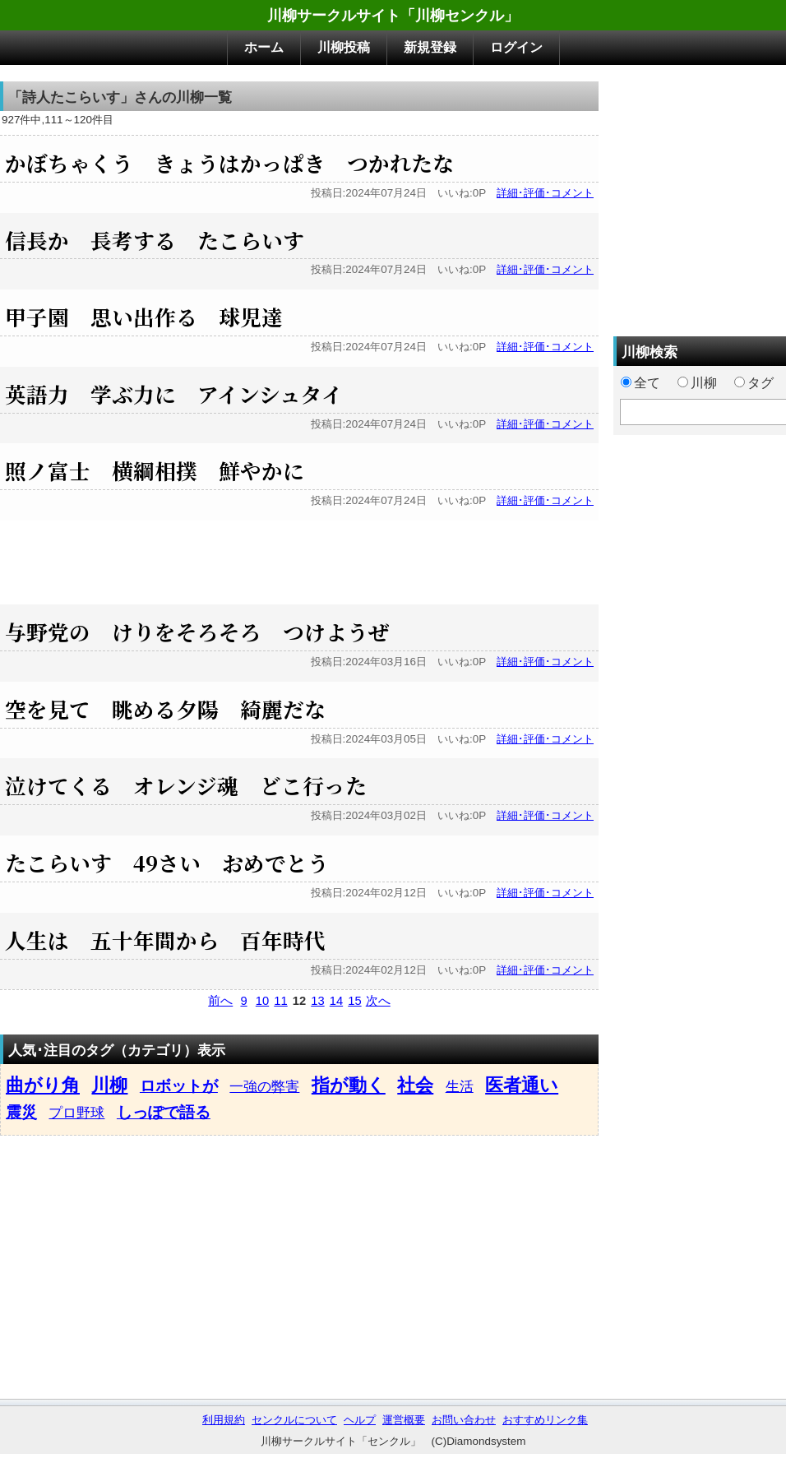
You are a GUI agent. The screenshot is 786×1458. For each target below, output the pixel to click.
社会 (415, 1085)
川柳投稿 (343, 47)
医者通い (521, 1085)
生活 (460, 1086)
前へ (220, 1000)
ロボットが (179, 1086)
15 (354, 1000)
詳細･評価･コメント (545, 193)
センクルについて (294, 1420)
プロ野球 (76, 1112)
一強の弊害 (264, 1086)
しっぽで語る (163, 1112)
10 (262, 1000)
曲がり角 (43, 1085)
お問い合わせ (464, 1420)
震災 (21, 1112)
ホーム (264, 47)
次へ (378, 1000)
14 (336, 1000)
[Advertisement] (299, 558)
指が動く (349, 1085)
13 (317, 1000)
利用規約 (223, 1420)
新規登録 (430, 47)
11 (280, 1000)
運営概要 (403, 1420)
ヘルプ (360, 1420)
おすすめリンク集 (545, 1420)
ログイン (516, 47)
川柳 (109, 1085)
